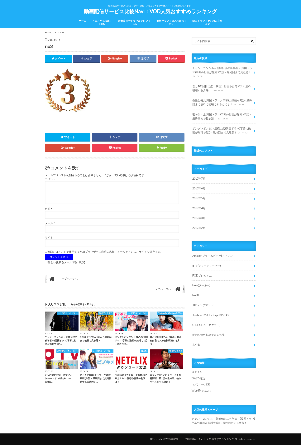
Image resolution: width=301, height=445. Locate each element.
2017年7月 (198, 178)
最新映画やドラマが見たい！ (134, 22)
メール (50, 223)
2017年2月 (198, 227)
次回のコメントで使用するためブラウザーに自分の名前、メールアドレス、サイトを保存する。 (105, 251)
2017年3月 (198, 218)
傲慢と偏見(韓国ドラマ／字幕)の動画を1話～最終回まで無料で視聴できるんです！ (222, 103)
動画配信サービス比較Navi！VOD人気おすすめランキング (150, 11)
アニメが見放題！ (102, 22)
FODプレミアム (202, 275)
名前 (48, 208)
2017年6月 (198, 188)
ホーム (82, 20)
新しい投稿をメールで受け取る (67, 262)
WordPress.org (201, 390)
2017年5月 (198, 198)
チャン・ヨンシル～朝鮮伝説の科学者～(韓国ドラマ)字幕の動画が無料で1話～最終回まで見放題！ (222, 72)
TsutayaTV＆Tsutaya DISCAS (210, 315)
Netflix (196, 295)
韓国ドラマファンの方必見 (207, 22)
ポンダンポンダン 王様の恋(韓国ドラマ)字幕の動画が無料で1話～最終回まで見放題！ (221, 131)
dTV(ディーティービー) (206, 265)
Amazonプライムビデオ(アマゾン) (212, 255)
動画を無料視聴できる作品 (208, 334)
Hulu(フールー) (201, 285)
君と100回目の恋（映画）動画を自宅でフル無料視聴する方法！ (221, 88)
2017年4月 (198, 208)
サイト (49, 237)
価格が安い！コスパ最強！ (171, 22)
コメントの (201, 384)
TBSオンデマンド (203, 305)
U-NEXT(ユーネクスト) (206, 325)
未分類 (196, 344)
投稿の (198, 378)
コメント (50, 179)
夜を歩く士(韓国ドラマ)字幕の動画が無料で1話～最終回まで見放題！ (222, 117)
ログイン (197, 371)
